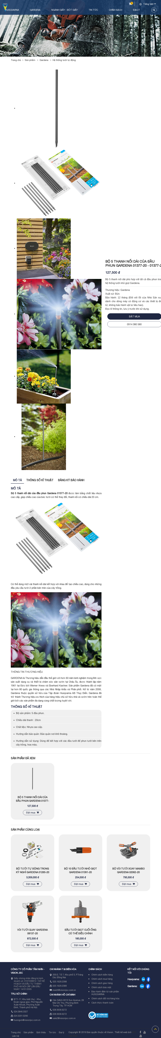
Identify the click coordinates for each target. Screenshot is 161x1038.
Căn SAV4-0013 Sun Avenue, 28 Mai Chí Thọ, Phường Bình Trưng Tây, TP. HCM (68, 1003)
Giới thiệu (41, 1032)
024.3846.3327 (21, 1011)
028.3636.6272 (60, 1010)
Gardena (55, 10)
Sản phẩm (32, 60)
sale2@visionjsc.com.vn (64, 1018)
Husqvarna (37, 10)
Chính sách (123, 10)
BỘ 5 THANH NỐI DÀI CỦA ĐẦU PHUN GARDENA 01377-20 (32, 801)
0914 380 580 (134, 324)
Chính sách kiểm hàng (102, 975)
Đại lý (139, 10)
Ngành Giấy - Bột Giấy (80, 10)
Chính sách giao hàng (102, 983)
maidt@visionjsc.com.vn (64, 990)
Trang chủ (17, 10)
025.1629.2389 (60, 986)
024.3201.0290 (21, 1016)
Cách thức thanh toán (102, 1003)
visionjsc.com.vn (32, 1020)
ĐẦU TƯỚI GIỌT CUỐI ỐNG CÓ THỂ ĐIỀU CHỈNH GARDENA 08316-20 (80, 933)
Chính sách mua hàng (101, 979)
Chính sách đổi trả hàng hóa (105, 998)
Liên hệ (15, 1036)
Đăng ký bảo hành (71, 480)
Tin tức (105, 10)
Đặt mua (32, 812)
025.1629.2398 (60, 981)
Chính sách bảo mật (101, 987)
